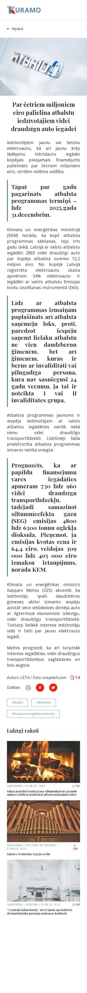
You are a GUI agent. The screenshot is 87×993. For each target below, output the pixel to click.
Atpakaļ (15, 29)
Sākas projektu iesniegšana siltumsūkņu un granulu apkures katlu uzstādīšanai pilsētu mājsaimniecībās (42, 793)
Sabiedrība (15, 786)
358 (75, 847)
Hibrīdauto (43, 702)
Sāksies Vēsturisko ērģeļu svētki (28, 854)
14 (75, 677)
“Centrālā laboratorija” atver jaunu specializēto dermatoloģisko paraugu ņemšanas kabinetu (39, 911)
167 (76, 786)
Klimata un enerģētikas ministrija (33, 714)
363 (76, 904)
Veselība (32, 904)
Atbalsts (17, 702)
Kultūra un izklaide (41, 845)
